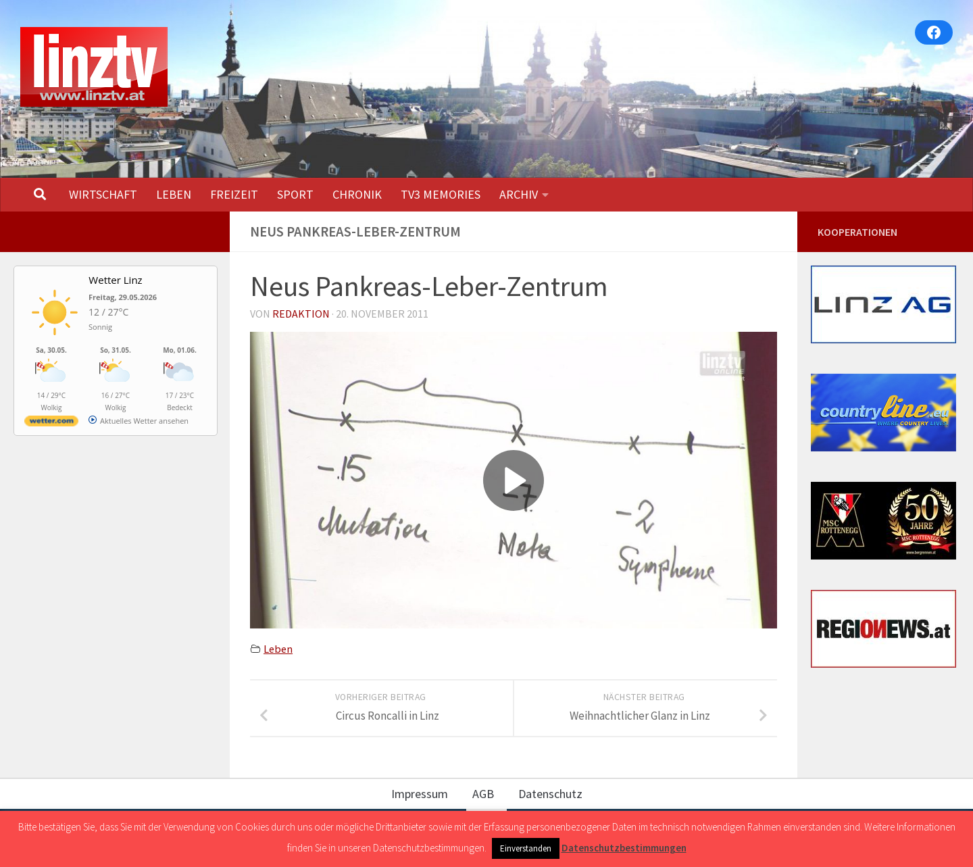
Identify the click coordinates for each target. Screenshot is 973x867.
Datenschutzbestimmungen (624, 847)
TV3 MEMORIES (440, 194)
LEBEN (173, 194)
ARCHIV (518, 194)
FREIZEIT (234, 194)
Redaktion (301, 313)
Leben (278, 648)
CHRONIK (357, 194)
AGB (483, 793)
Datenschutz (550, 793)
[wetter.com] (51, 423)
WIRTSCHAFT (103, 194)
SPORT (295, 194)
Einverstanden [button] (525, 848)
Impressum (419, 793)
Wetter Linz (115, 280)
